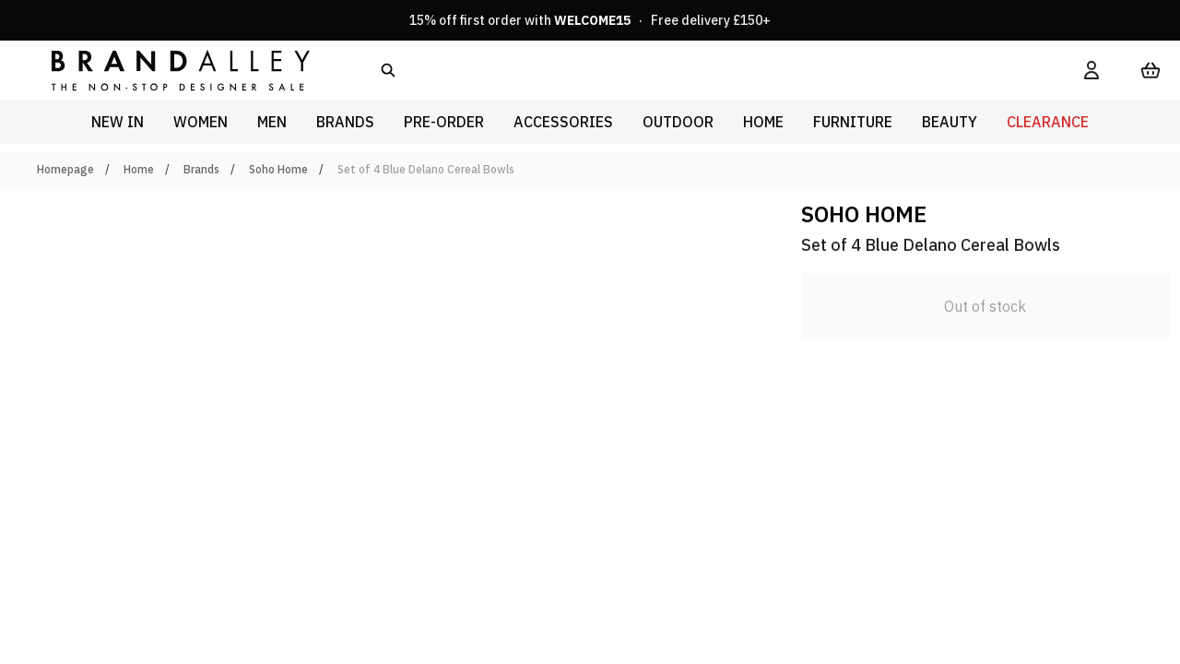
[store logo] (166, 69)
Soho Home (278, 169)
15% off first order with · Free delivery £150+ (590, 20)
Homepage (65, 169)
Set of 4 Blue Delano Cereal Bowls (425, 169)
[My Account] (1091, 70)
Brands (201, 169)
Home (139, 169)
